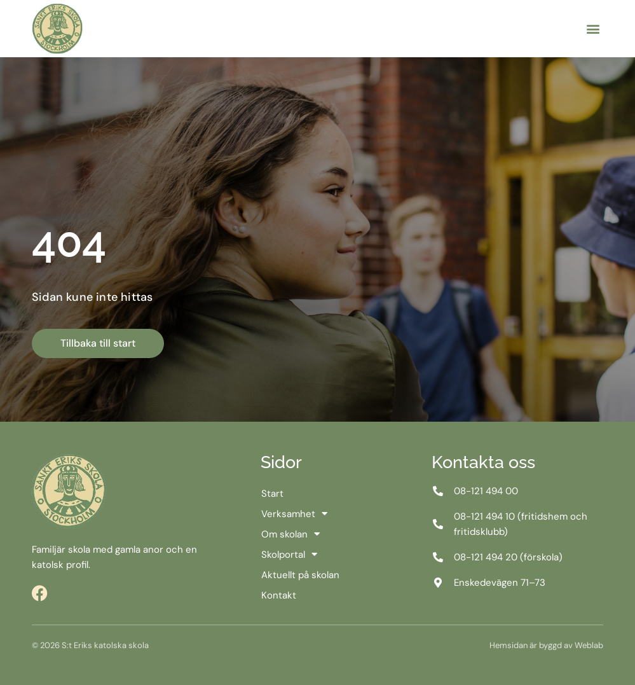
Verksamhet (294, 514)
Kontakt (278, 595)
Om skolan (290, 534)
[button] (592, 28)
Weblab (589, 645)
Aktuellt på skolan (300, 575)
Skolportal (289, 554)
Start (272, 493)
